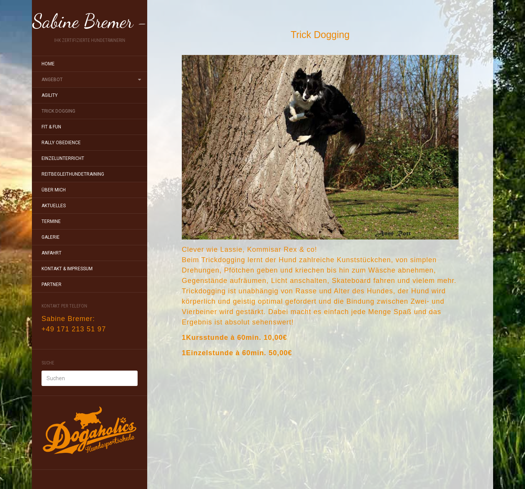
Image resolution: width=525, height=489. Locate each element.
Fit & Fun (51, 127)
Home (48, 64)
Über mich (54, 190)
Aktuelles (54, 205)
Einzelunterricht (63, 158)
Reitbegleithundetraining (73, 174)
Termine (51, 221)
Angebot (52, 79)
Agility (50, 95)
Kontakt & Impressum (67, 268)
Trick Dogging (58, 111)
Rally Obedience (61, 142)
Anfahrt (51, 253)
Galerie (51, 237)
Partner (51, 284)
